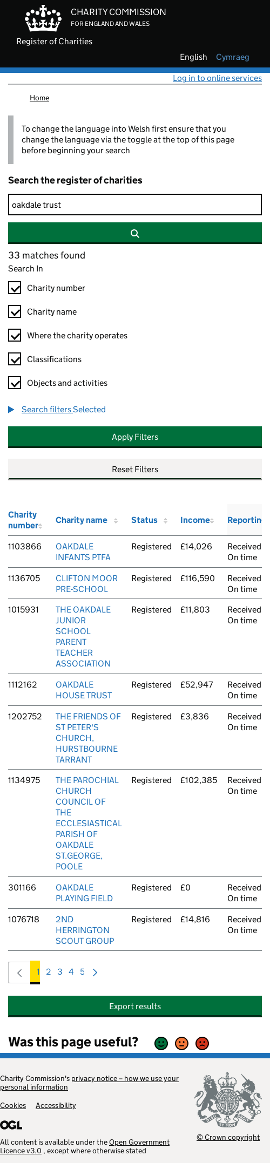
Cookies (13, 1105)
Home (39, 98)
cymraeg (232, 57)
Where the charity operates (77, 335)
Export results (135, 1006)
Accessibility (56, 1105)
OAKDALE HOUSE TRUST (84, 689)
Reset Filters (135, 469)
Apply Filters (135, 437)
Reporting (246, 520)
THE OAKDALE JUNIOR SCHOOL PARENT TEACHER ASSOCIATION (83, 636)
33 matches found (46, 255)
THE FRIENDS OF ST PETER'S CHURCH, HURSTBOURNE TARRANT (88, 738)
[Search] (135, 204)
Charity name (52, 312)
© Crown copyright (228, 1136)
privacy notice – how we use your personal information (89, 1082)
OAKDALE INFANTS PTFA (83, 551)
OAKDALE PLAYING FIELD (84, 892)
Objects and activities (67, 383)
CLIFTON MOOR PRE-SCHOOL (87, 583)
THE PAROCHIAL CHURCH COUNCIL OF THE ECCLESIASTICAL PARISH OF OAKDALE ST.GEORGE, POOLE (89, 823)
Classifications (54, 359)
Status (144, 520)
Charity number (56, 288)
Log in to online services (217, 78)
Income (195, 520)
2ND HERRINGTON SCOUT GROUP (85, 930)
